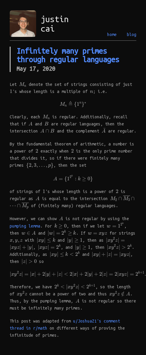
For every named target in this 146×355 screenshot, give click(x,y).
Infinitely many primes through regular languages (67, 55)
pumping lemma (25, 226)
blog (131, 34)
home (112, 34)
